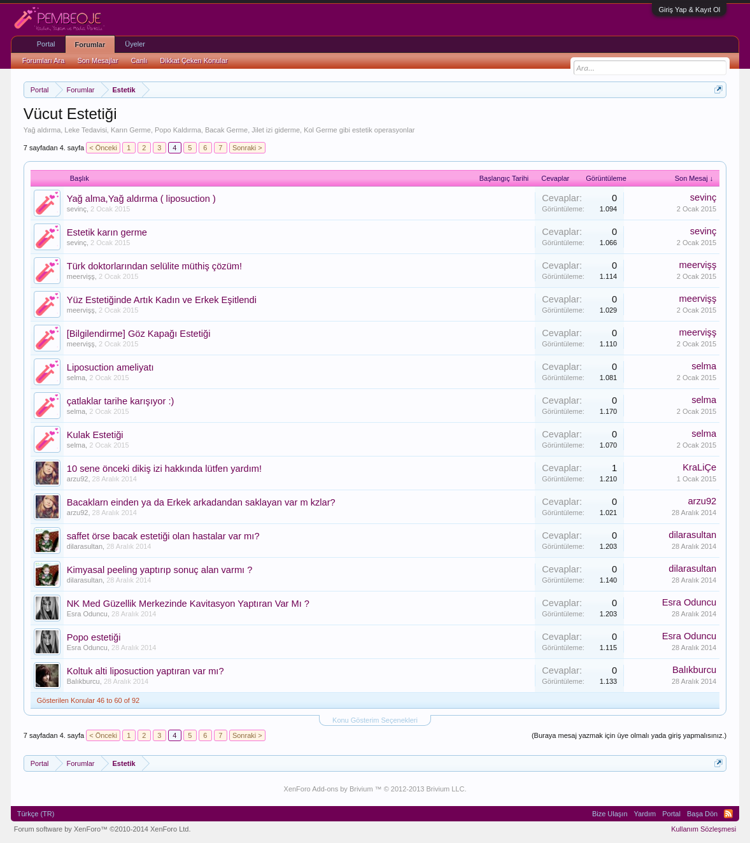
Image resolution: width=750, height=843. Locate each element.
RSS (728, 813)
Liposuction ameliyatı (110, 367)
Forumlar (90, 44)
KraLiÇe (699, 467)
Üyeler (135, 44)
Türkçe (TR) (36, 814)
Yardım (645, 814)
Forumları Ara (43, 60)
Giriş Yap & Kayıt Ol (689, 9)
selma (76, 377)
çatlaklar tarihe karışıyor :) (120, 401)
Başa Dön (702, 814)
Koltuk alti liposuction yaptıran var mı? (145, 671)
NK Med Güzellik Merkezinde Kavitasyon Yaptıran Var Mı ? (188, 604)
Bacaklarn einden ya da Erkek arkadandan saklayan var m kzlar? (201, 502)
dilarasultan (85, 546)
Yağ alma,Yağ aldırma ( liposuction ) (141, 199)
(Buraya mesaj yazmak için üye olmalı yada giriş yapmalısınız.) (629, 735)
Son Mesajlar (97, 60)
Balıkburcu (83, 681)
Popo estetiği (94, 637)
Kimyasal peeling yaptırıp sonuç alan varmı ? (160, 570)
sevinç (77, 209)
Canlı (139, 60)
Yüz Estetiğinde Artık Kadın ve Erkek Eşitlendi (162, 300)
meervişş (81, 276)
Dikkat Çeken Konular (193, 60)
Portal (46, 44)
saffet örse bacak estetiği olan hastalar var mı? (163, 536)
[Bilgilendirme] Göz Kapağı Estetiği (139, 334)
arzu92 (77, 479)
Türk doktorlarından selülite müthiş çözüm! (154, 266)
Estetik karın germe (107, 232)
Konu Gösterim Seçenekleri (375, 720)
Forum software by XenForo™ (102, 829)
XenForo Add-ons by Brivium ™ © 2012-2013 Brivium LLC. (375, 789)
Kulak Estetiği (95, 435)
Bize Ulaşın (610, 814)
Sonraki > (247, 148)
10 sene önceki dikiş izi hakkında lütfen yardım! (164, 469)
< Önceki (103, 148)
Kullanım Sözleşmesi (703, 829)
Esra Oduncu (87, 614)
